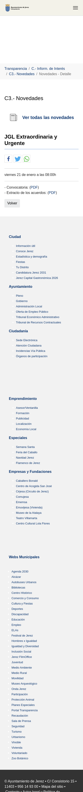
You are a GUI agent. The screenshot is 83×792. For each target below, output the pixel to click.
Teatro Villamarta (26, 518)
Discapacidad (20, 614)
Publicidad (22, 418)
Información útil (25, 246)
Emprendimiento (23, 399)
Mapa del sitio (52, 786)
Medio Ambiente (22, 667)
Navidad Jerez (25, 457)
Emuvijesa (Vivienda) (29, 507)
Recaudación (20, 715)
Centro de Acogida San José (34, 486)
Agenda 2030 (20, 571)
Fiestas (20, 262)
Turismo (17, 731)
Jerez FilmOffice (22, 657)
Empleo (16, 625)
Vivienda (17, 747)
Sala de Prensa (21, 721)
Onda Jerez (19, 689)
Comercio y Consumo (25, 598)
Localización (23, 423)
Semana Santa (25, 447)
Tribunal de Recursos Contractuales (38, 322)
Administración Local (29, 306)
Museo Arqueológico (24, 683)
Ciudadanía (18, 331)
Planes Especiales (23, 705)
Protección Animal (23, 699)
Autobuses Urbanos (24, 582)
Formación (22, 413)
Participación (20, 694)
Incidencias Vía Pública (30, 351)
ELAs (15, 630)
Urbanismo (18, 737)
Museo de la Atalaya (28, 512)
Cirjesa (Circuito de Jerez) (32, 491)
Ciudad (15, 237)
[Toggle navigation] (75, 8)
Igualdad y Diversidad (25, 646)
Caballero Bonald (27, 480)
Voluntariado (19, 753)
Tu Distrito (22, 267)
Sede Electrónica (26, 340)
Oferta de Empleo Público (32, 311)
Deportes (17, 609)
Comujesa (22, 496)
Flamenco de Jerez (28, 463)
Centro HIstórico (22, 593)
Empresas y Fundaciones (30, 472)
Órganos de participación (31, 356)
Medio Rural (19, 673)
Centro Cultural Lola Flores (33, 523)
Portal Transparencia (25, 710)
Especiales (18, 438)
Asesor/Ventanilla (27, 407)
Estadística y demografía (31, 256)
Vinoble (16, 742)
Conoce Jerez (24, 251)
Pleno (19, 295)
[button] (8, 159)
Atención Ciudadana (28, 345)
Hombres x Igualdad (24, 641)
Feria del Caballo (26, 452)
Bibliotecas (18, 587)
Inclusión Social (21, 651)
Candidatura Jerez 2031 (31, 272)
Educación (18, 619)
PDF (34, 187)
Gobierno (22, 301)
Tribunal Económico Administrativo (37, 317)
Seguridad (18, 726)
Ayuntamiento (20, 286)
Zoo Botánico (20, 758)
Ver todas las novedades (48, 117)
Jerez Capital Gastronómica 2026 (37, 278)
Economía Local (26, 429)
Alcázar (16, 576)
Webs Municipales (24, 557)
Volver (12, 203)
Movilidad (17, 678)
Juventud (17, 662)
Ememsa (21, 502)
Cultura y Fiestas (22, 603)
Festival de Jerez (22, 635)
